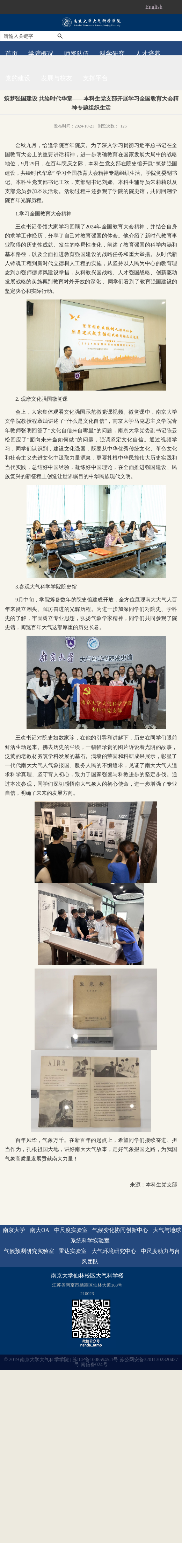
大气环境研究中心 (114, 1251)
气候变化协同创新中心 (120, 1230)
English (153, 7)
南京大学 (14, 1230)
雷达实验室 (73, 1251)
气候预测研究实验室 (29, 1251)
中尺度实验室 (71, 1230)
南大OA (39, 1230)
